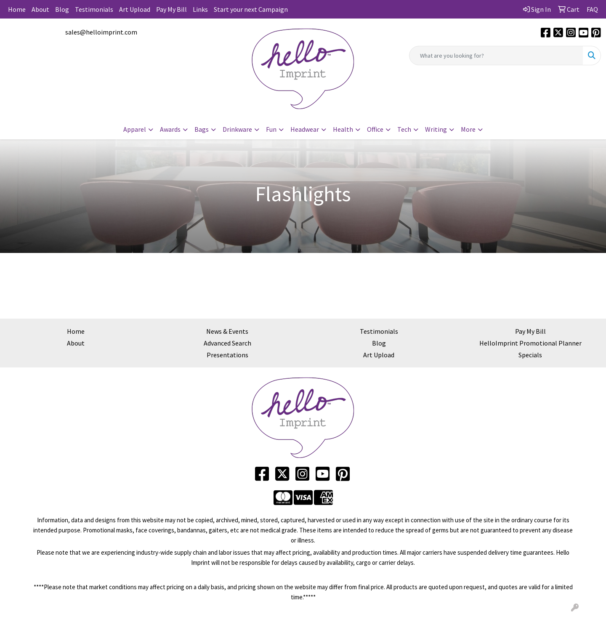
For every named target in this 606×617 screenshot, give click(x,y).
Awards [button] (170, 129)
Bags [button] (201, 129)
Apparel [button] (134, 129)
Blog (62, 9)
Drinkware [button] (237, 129)
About (40, 9)
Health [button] (343, 129)
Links (200, 9)
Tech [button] (404, 129)
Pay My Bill (171, 9)
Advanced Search (227, 343)
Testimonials (94, 9)
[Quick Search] (496, 55)
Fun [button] (271, 129)
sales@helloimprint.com (101, 32)
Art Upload (134, 9)
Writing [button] (436, 129)
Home (17, 9)
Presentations (227, 355)
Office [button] (375, 129)
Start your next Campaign (251, 9)
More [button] (468, 129)
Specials (530, 355)
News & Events (227, 331)
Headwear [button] (304, 129)
